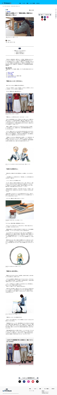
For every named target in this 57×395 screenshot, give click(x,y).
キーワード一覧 (31, 390)
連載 (27, 3)
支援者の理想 (10, 73)
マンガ (23, 3)
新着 (20, 3)
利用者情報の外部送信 (45, 393)
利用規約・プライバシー (45, 391)
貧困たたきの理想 (11, 72)
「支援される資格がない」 (20, 52)
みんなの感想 (31, 10)
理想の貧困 (8, 11)
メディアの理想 (10, 74)
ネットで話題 (32, 3)
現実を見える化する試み (12, 77)
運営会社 (43, 390)
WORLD (37, 3)
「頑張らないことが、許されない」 (20, 50)
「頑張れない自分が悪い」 (20, 53)
